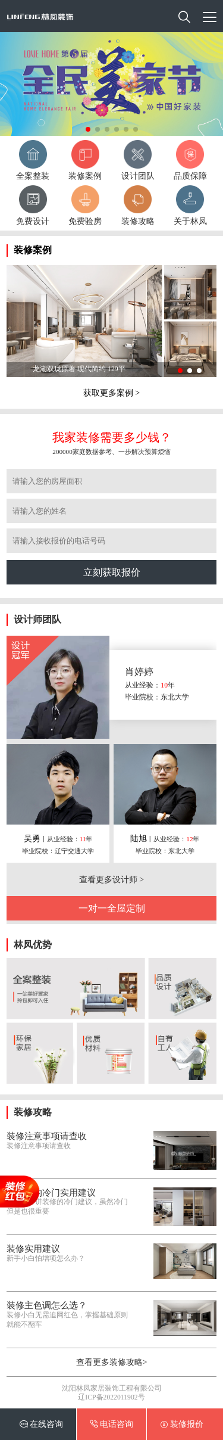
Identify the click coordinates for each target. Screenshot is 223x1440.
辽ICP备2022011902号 (111, 1397)
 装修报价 (182, 1424)
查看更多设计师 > (111, 879)
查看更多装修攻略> (111, 1362)
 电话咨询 (112, 1424)
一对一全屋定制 (111, 908)
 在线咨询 (42, 1424)
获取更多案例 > (111, 392)
